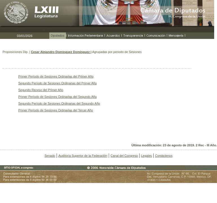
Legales (146, 155)
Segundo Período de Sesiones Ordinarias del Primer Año (57, 83)
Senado (50, 155)
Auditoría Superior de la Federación (82, 155)
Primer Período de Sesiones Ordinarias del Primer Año (56, 76)
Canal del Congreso (124, 155)
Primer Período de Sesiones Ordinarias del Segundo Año (57, 96)
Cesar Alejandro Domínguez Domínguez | (61, 52)
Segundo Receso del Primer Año (40, 90)
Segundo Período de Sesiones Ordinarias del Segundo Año (59, 103)
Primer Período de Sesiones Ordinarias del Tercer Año (55, 110)
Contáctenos (163, 155)
